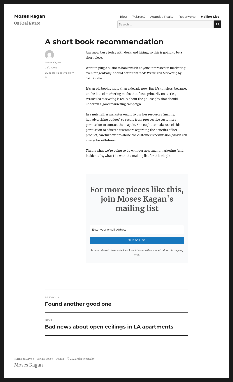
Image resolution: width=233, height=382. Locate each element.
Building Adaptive (56, 72)
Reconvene (187, 16)
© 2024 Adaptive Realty (80, 358)
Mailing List (210, 16)
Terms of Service (24, 358)
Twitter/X (138, 16)
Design (60, 358)
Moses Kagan (29, 16)
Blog (123, 16)
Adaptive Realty (162, 16)
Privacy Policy (45, 358)
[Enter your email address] (137, 229)
